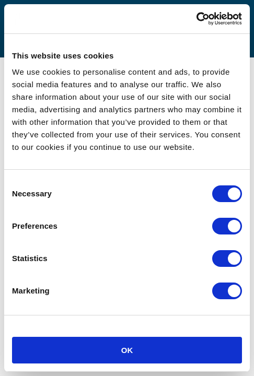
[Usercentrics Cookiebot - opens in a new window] (196, 19)
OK (127, 350)
